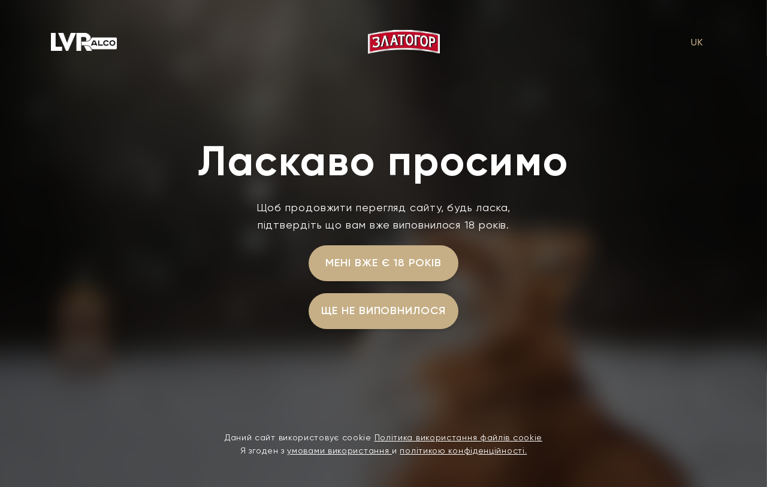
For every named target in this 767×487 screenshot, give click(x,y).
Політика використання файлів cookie (459, 437)
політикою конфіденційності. (463, 450)
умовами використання (339, 450)
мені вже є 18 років (383, 262)
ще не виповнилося (383, 310)
